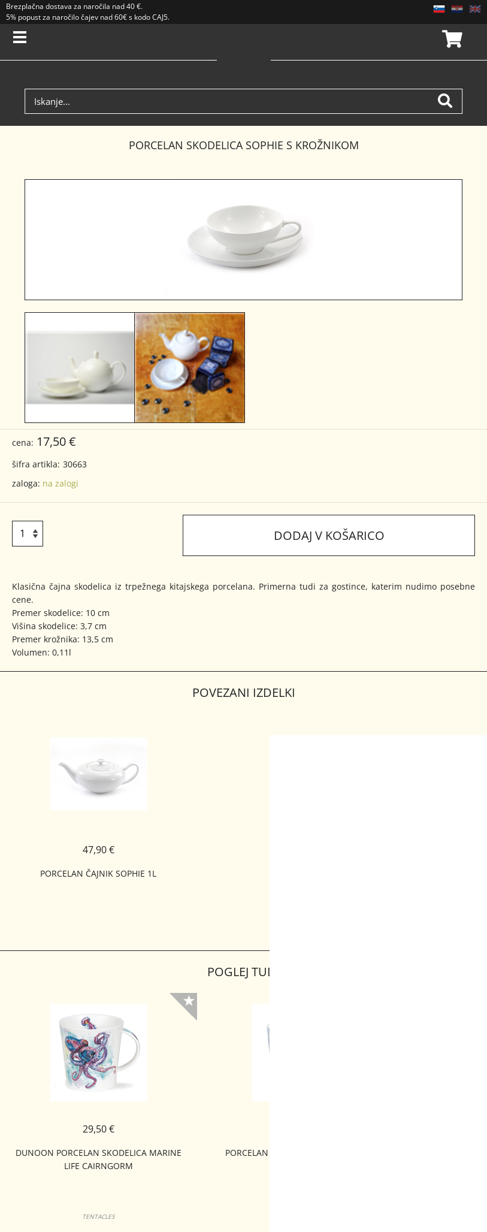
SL (439, 9)
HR (457, 9)
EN (475, 9)
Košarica (450, 39)
